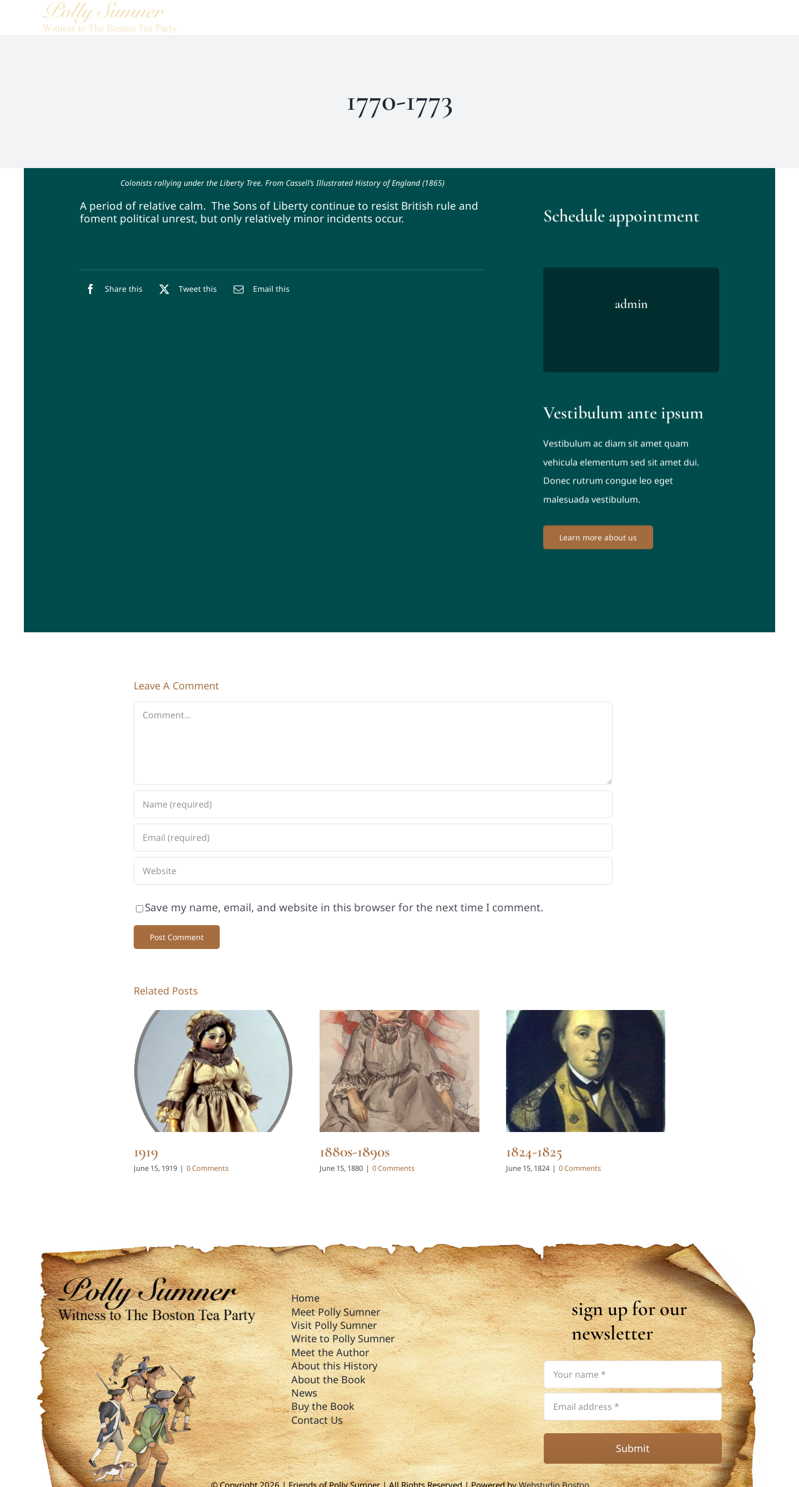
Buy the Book (323, 1406)
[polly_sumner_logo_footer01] (154, 1279)
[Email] (259, 289)
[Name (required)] (373, 804)
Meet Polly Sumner (335, 1311)
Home (305, 1298)
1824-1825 (534, 1151)
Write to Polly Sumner (343, 1338)
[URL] (373, 871)
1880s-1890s (355, 1151)
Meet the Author (330, 1352)
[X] (185, 289)
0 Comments (207, 1168)
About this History (334, 1365)
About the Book (328, 1379)
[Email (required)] (373, 837)
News (304, 1392)
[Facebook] (111, 289)
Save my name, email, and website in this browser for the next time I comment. (344, 907)
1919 (146, 1151)
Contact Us (317, 1420)
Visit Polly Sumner (334, 1325)
